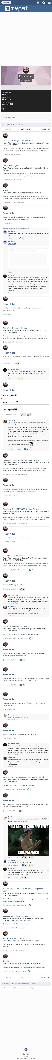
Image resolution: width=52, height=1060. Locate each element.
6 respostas (20, 928)
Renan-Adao (7, 143)
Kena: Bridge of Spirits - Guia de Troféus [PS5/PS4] (23, 777)
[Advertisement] (26, 39)
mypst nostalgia (10, 165)
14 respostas (21, 971)
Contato (26, 1054)
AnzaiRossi (11, 231)
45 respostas (23, 474)
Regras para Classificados (13, 938)
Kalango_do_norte (14, 715)
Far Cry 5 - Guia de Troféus (14, 555)
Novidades (37, 193)
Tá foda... (6, 961)
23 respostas (19, 202)
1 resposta (18, 179)
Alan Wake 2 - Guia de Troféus (15, 328)
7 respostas (16, 154)
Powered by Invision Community (26, 1058)
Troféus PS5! (8, 190)
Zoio (29, 193)
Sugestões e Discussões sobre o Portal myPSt (18, 920)
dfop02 (30, 330)
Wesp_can (31, 143)
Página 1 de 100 (26, 129)
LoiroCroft (31, 780)
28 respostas (21, 905)
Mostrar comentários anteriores (16, 228)
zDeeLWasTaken (13, 369)
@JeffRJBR (11, 243)
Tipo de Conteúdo (10, 117)
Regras (36, 941)
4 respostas (17, 342)
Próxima (43, 129)
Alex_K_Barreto (33, 558)
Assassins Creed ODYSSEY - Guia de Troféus (21, 460)
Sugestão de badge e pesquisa (15, 916)
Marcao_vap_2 (13, 420)
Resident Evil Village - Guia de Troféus (18, 141)
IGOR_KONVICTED (34, 918)
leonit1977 (31, 463)
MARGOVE (11, 757)
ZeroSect (11, 817)
